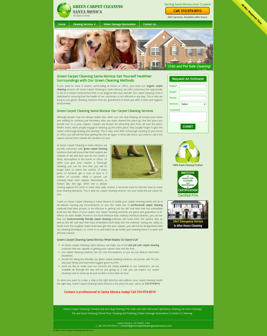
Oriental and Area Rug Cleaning (107, 309)
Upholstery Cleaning (169, 309)
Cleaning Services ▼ (84, 24)
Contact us (176, 313)
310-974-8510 (109, 325)
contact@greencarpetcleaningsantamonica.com (145, 325)
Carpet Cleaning (80, 309)
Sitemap (188, 313)
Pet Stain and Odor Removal (141, 309)
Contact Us (149, 24)
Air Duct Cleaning (191, 309)
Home (61, 24)
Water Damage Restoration (120, 24)
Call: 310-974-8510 (187, 10)
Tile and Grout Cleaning (84, 313)
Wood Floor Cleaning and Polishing (118, 313)
